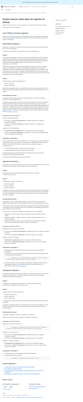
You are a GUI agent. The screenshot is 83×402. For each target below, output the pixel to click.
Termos (13, 397)
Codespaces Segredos (11, 270)
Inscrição (8, 9)
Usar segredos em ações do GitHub (13, 368)
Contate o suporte (33, 388)
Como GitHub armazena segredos (16, 33)
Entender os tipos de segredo (40, 13)
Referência (21, 13)
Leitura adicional (10, 363)
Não (10, 387)
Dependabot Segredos (12, 44)
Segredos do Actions (11, 161)
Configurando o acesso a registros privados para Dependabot (20, 367)
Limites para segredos (21, 266)
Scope (5, 78)
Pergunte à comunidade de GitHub (37, 386)
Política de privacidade (7, 389)
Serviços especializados (35, 397)
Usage (5, 55)
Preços (27, 397)
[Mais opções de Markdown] (68, 20)
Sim (5, 387)
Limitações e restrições (12, 111)
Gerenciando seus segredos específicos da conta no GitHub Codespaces (22, 374)
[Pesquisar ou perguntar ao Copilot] (52, 7)
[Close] (79, 2)
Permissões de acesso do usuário (12, 115)
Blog (42, 397)
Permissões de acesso (10, 95)
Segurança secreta (28, 13)
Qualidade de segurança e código (10, 13)
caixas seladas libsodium (14, 36)
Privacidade (18, 397)
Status (23, 397)
